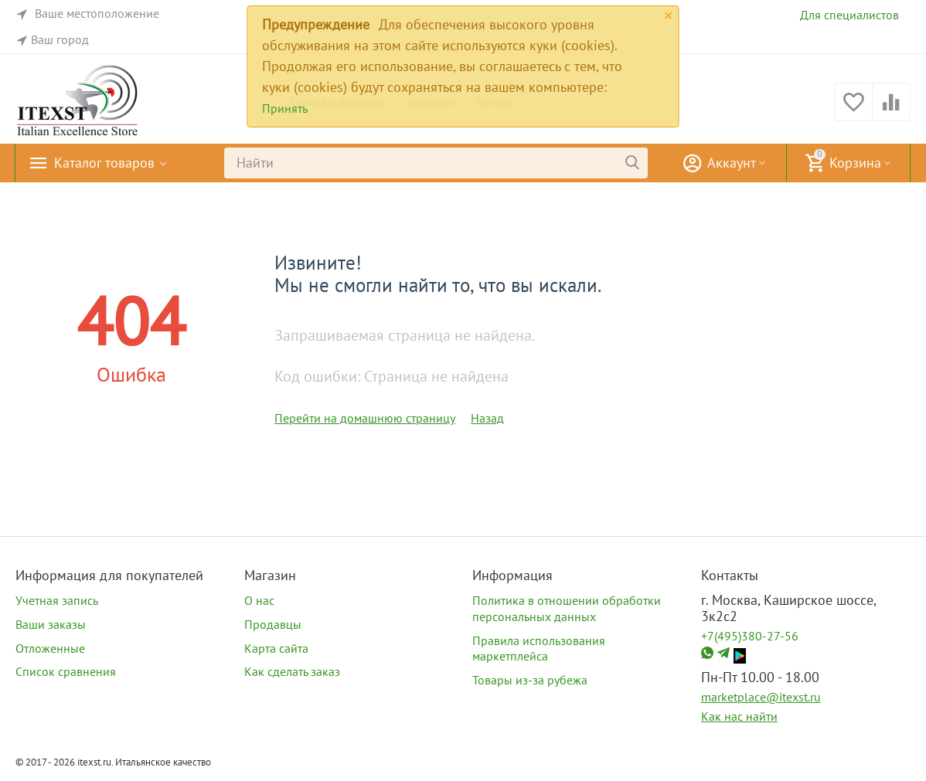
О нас (259, 600)
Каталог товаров (104, 163)
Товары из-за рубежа (529, 680)
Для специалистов (849, 14)
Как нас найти (739, 716)
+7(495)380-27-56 (749, 635)
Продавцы (272, 624)
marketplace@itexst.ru (761, 697)
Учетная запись (56, 600)
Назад (487, 418)
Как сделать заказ (292, 671)
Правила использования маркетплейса (538, 648)
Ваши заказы (50, 624)
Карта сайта (276, 648)
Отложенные (50, 648)
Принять (285, 108)
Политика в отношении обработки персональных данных (566, 608)
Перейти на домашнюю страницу (364, 418)
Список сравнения (65, 671)
